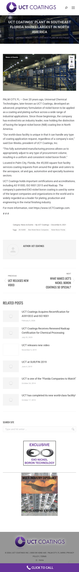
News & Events (12, 57)
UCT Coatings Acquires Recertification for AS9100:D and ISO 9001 (45, 313)
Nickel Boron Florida (58, 230)
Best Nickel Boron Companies (38, 230)
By (42, 225)
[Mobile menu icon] (73, 8)
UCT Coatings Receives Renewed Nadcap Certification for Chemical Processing (46, 330)
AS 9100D (22, 230)
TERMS (43, 556)
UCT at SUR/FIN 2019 (34, 361)
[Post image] (11, 316)
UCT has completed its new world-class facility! (49, 395)
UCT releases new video (35, 345)
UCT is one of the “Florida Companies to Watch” (49, 378)
